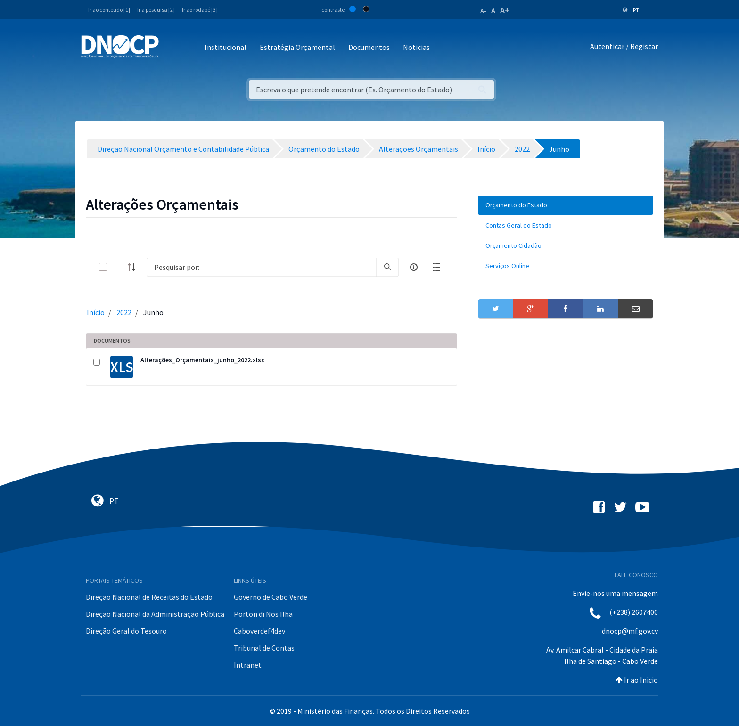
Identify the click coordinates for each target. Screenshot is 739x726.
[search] (387, 267)
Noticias (416, 47)
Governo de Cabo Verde (270, 597)
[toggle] (118, 266)
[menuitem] (565, 205)
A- (483, 11)
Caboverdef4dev (259, 631)
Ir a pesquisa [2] (156, 9)
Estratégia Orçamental (297, 47)
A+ (504, 10)
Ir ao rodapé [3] (200, 9)
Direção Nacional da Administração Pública (155, 614)
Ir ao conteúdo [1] (109, 9)
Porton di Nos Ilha (263, 614)
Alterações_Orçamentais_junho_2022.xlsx (202, 360)
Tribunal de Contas (264, 648)
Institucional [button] (225, 47)
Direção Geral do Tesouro (126, 631)
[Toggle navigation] (171, 48)
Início (96, 312)
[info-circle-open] (413, 267)
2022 (123, 312)
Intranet (248, 664)
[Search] (261, 267)
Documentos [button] (369, 47)
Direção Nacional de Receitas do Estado (149, 597)
